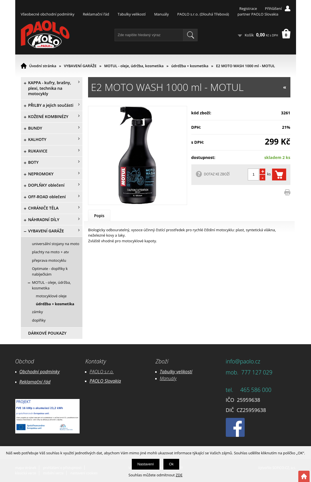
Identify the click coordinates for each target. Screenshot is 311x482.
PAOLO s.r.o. (101, 371)
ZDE (179, 474)
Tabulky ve (170, 371)
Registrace (248, 8)
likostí (186, 371)
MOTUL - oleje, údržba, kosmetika (133, 65)
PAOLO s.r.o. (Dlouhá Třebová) (203, 14)
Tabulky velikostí (132, 14)
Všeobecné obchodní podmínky (48, 14)
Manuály (161, 14)
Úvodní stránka (42, 65)
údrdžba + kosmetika (189, 65)
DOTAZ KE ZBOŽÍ (217, 174)
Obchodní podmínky (39, 371)
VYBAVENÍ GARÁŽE (80, 65)
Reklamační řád (96, 14)
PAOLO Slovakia (105, 381)
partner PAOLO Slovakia (257, 14)
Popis (99, 215)
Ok (171, 464)
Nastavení (145, 464)
